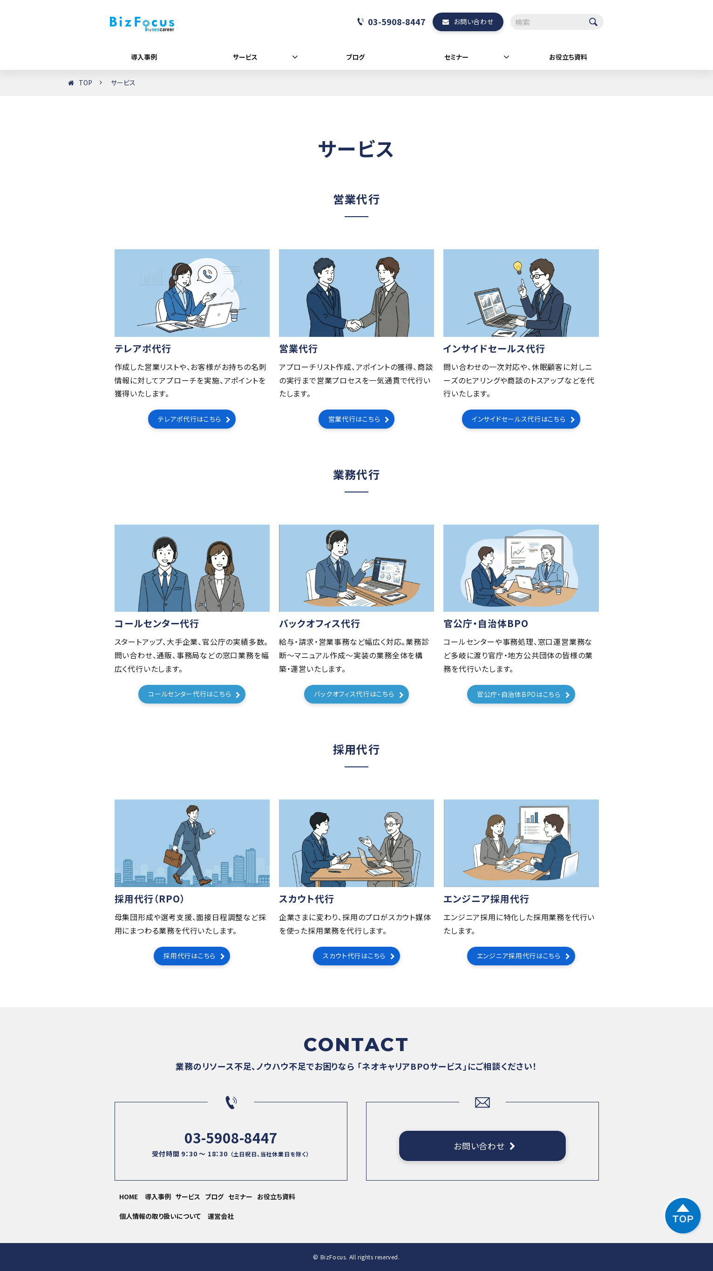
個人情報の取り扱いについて (160, 1216)
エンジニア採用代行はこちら (519, 955)
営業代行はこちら (354, 419)
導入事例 (144, 57)
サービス (245, 57)
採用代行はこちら (189, 955)
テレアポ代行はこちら (189, 419)
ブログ (355, 57)
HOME (128, 1196)
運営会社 (221, 1216)
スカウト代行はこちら (354, 955)
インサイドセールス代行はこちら (519, 419)
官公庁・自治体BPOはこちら (519, 694)
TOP (85, 82)
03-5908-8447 (397, 21)
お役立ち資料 (568, 57)
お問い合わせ (473, 21)
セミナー (456, 57)
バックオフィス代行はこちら (354, 693)
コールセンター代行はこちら (189, 693)
